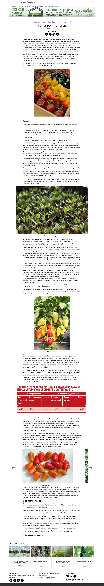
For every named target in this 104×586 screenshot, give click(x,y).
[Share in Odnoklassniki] (50, 34)
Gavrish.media (13, 577)
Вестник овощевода (59, 2)
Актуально (69, 2)
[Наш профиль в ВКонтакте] (67, 580)
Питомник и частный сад (46, 2)
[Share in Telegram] (57, 34)
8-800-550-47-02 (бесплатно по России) (48, 576)
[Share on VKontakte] (46, 34)
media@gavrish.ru (42, 578)
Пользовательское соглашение (46, 580)
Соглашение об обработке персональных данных (51, 582)
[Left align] (23, 2)
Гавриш (36, 2)
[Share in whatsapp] (53, 34)
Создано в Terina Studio (72, 584)
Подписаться (77, 2)
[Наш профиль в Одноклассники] (71, 580)
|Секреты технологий (61, 22)
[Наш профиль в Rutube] (74, 580)
